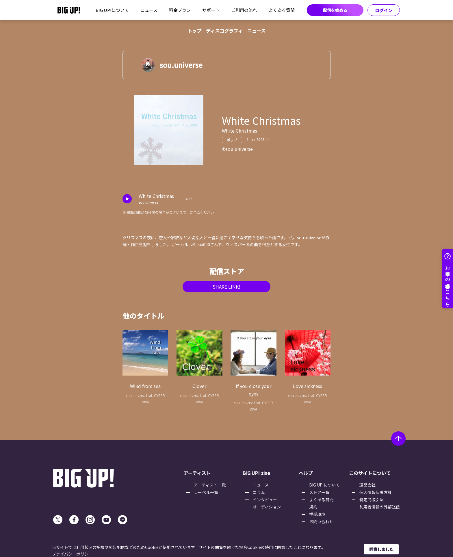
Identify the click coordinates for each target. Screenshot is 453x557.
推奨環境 (317, 514)
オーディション (267, 507)
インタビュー (265, 499)
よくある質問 (282, 10)
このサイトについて (370, 473)
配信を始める (335, 10)
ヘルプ (306, 473)
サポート (211, 10)
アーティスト (197, 473)
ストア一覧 (319, 492)
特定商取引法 (371, 499)
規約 (313, 507)
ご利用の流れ (244, 10)
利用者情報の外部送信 (379, 507)
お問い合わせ (321, 521)
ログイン (383, 10)
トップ (194, 30)
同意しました (381, 549)
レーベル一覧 (206, 492)
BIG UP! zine (256, 473)
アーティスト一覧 (210, 485)
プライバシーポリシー (72, 554)
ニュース (148, 10)
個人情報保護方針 (375, 492)
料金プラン (180, 10)
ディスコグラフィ (224, 30)
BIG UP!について (112, 10)
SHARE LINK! (226, 286)
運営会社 (367, 485)
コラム (259, 492)
